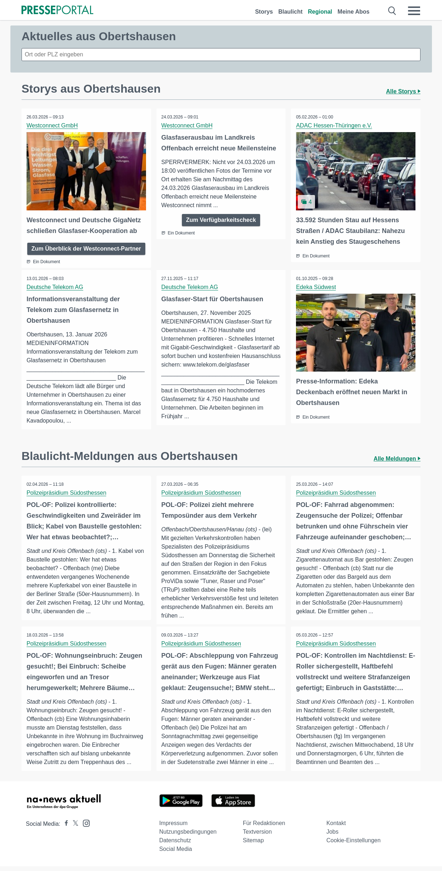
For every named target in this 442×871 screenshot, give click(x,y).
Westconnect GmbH (52, 125)
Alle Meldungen (396, 463)
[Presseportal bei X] (73, 828)
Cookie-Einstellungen (353, 845)
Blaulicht (290, 12)
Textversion (257, 836)
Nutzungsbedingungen (188, 836)
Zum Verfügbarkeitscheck (221, 220)
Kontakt (336, 828)
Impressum (173, 828)
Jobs (332, 836)
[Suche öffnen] (392, 11)
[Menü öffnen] (414, 11)
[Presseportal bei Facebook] (64, 828)
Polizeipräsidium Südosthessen (67, 497)
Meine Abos (354, 12)
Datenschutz (175, 845)
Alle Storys (403, 91)
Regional (320, 12)
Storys (264, 12)
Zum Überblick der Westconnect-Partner (86, 248)
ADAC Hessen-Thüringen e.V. (334, 125)
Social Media (175, 854)
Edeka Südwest (316, 287)
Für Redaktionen (264, 828)
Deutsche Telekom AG (55, 287)
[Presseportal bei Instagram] (84, 827)
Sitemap (253, 845)
